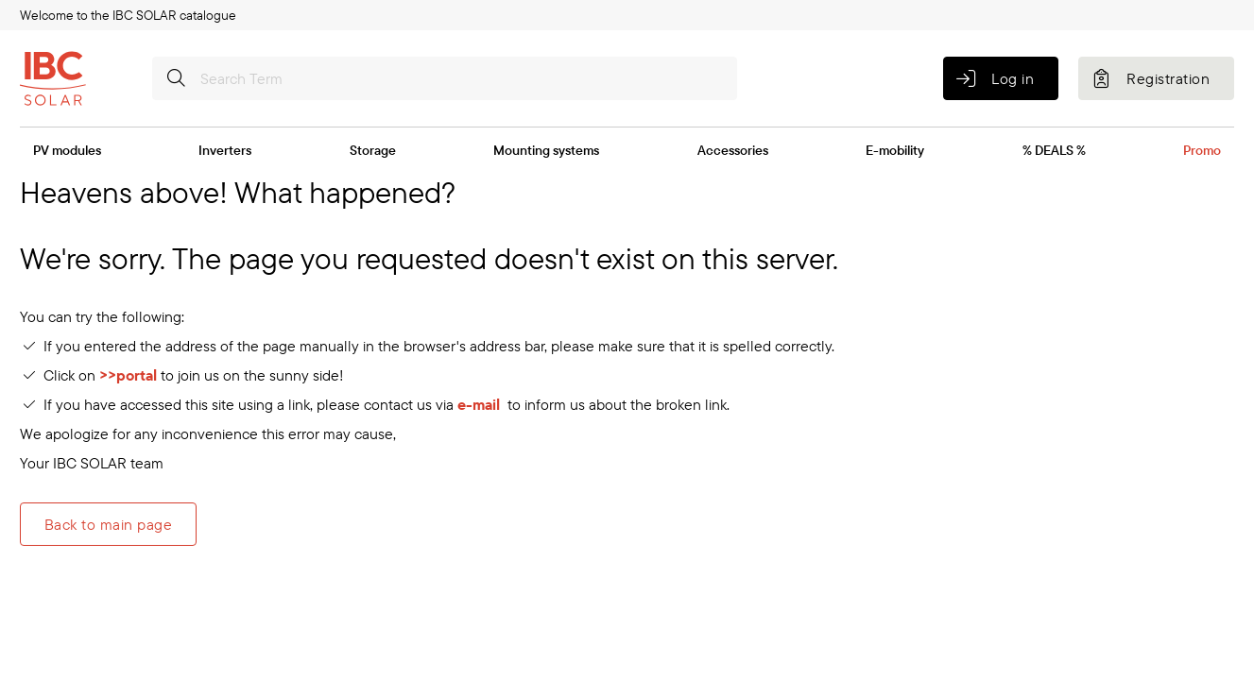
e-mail (478, 404)
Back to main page (108, 524)
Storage (373, 150)
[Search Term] (444, 78)
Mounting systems (546, 150)
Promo (1202, 150)
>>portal (130, 375)
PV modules (67, 150)
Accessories (732, 150)
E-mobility (895, 150)
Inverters (224, 150)
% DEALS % (1054, 150)
